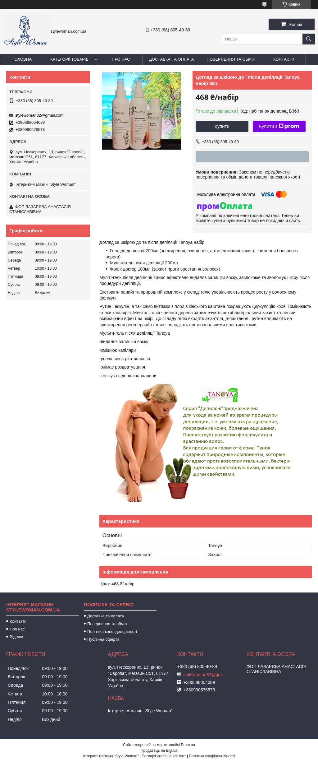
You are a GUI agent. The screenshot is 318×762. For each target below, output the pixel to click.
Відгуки (16, 636)
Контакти (283, 59)
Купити (222, 126)
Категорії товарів (69, 59)
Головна (22, 59)
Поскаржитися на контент (164, 756)
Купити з (279, 126)
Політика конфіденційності (112, 631)
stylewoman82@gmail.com (39, 115)
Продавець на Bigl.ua (159, 750)
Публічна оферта (103, 639)
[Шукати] (308, 39)
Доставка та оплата (171, 59)
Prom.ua (188, 745)
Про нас (121, 59)
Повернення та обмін (231, 59)
